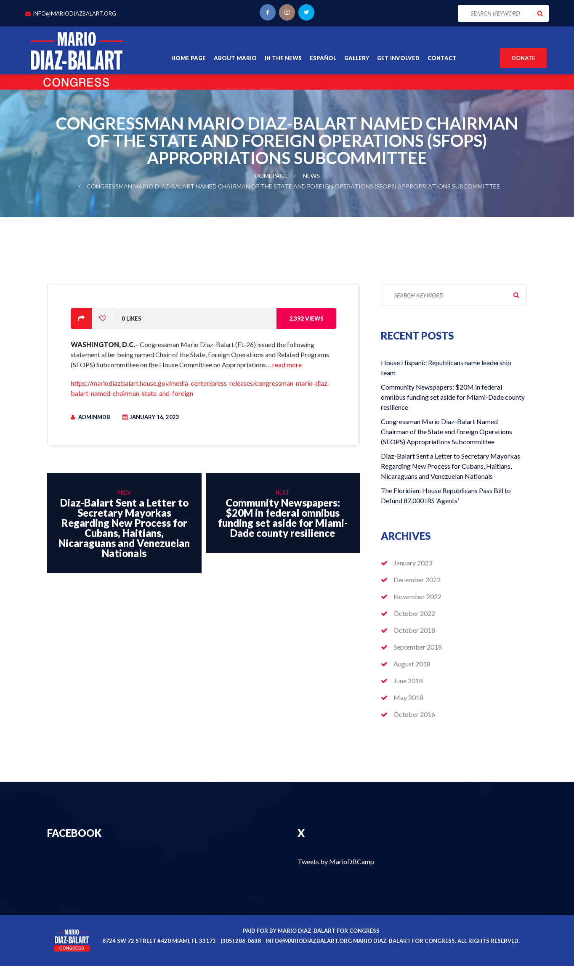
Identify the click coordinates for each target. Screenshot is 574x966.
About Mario (235, 58)
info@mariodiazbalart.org (74, 13)
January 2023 (412, 563)
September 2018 (417, 647)
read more (287, 365)
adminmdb (94, 417)
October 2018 (414, 630)
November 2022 (417, 596)
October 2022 (414, 613)
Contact (442, 58)
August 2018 (411, 664)
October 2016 (414, 714)
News (311, 175)
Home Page (188, 58)
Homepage (271, 175)
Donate (523, 58)
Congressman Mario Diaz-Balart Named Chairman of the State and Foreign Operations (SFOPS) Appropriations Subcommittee (446, 431)
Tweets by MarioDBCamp (336, 861)
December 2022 (417, 580)
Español (323, 58)
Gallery (356, 58)
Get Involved (398, 58)
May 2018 (408, 697)
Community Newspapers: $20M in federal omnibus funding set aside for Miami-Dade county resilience (453, 397)
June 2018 (408, 681)
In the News (283, 58)
